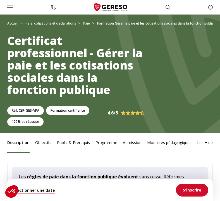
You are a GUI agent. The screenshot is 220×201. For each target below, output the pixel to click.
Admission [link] (132, 142)
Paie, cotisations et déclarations (51, 23)
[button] (11, 191)
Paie (86, 23)
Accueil (12, 23)
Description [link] (18, 142)
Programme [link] (106, 142)
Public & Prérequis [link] (73, 142)
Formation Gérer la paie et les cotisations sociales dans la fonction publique (157, 23)
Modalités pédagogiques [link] (169, 142)
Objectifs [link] (43, 142)
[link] (192, 190)
